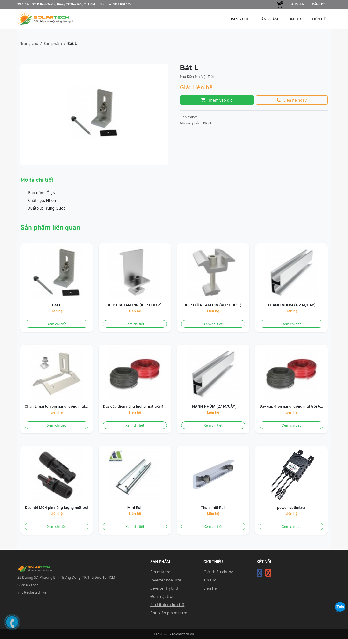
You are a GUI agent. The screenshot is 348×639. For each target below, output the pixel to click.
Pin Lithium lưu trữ (167, 604)
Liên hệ (319, 18)
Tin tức (295, 18)
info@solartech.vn (31, 592)
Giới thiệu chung (218, 571)
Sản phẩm (53, 43)
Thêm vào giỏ (217, 100)
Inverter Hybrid (164, 588)
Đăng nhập (298, 4)
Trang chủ (239, 18)
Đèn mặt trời (161, 596)
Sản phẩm (269, 18)
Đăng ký (318, 4)
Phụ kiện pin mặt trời (169, 613)
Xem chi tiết (56, 324)
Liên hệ (210, 588)
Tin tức (209, 580)
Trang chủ (29, 43)
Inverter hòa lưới (165, 580)
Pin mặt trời (161, 571)
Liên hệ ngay (292, 100)
